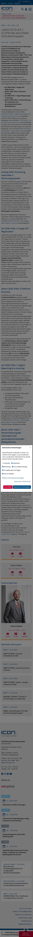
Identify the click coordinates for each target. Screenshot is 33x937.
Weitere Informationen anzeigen (13, 478)
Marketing (7, 467)
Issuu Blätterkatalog (20, 467)
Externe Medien (9, 474)
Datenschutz (26, 481)
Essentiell (7, 463)
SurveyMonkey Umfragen (12, 470)
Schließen (7, 487)
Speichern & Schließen (22, 487)
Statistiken (16, 463)
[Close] (30, 447)
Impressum (17, 481)
